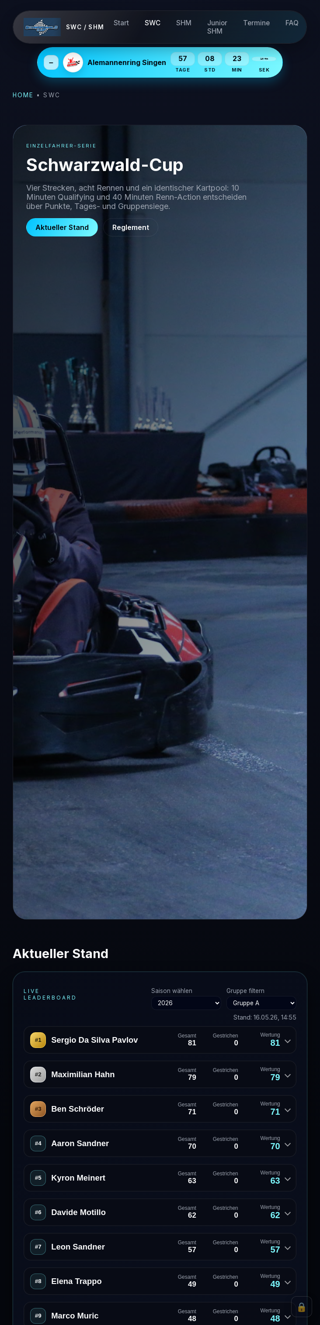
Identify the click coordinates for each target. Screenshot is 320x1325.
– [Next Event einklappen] (51, 62)
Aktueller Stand (62, 227)
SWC (153, 23)
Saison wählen (186, 998)
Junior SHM (218, 27)
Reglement (130, 227)
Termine (256, 23)
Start (121, 23)
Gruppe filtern (261, 998)
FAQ (292, 23)
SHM (184, 23)
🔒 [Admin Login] (301, 1306)
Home (23, 95)
